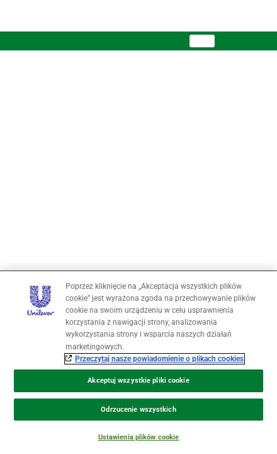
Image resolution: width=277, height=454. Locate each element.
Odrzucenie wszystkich (138, 409)
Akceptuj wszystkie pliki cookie (138, 380)
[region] (138, 362)
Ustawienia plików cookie (138, 437)
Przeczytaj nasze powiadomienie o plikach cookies (159, 358)
